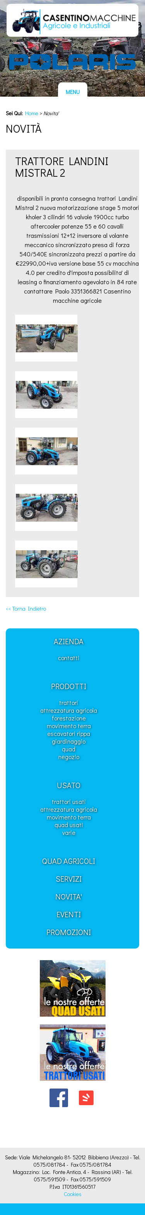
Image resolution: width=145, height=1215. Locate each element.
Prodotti (68, 686)
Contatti (68, 658)
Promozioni (68, 932)
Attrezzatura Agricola (68, 710)
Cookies (73, 1194)
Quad (68, 749)
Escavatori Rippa (68, 733)
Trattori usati (69, 801)
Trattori (68, 702)
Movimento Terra (69, 726)
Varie (68, 832)
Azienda (69, 641)
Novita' (68, 896)
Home (31, 113)
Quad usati (69, 825)
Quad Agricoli (68, 861)
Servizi (69, 879)
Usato (68, 785)
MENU (73, 92)
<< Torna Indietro (26, 608)
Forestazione (69, 718)
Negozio (68, 757)
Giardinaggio (68, 741)
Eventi (68, 914)
